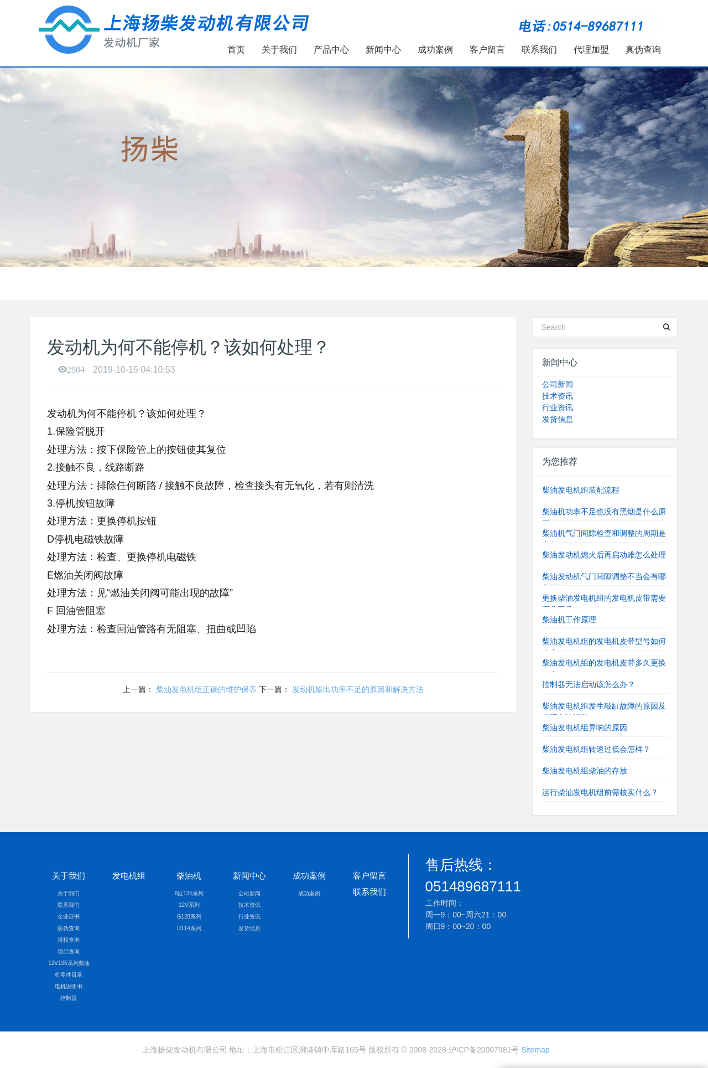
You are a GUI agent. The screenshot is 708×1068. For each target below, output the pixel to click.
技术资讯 (557, 395)
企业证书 (69, 917)
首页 (236, 49)
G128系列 (189, 917)
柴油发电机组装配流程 (581, 490)
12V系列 (189, 905)
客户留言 (487, 49)
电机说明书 (68, 986)
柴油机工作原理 (569, 619)
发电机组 (128, 875)
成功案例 (435, 49)
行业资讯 (557, 407)
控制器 (68, 998)
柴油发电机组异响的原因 (584, 727)
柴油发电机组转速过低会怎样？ (596, 749)
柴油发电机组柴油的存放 (584, 770)
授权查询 (69, 940)
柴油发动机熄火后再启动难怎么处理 (604, 554)
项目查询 (69, 951)
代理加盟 (591, 49)
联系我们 (539, 49)
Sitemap (535, 1049)
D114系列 (189, 928)
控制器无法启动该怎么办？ (588, 684)
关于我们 (279, 49)
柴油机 (188, 875)
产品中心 (331, 49)
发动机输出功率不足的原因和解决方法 (358, 689)
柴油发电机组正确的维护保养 (206, 689)
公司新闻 (557, 384)
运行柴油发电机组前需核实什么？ (600, 792)
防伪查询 (69, 928)
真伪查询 (643, 49)
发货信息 (557, 419)
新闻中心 (383, 49)
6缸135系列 (189, 893)
